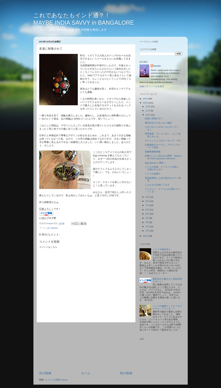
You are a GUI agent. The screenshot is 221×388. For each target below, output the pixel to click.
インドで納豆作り (162, 249)
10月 (148, 115)
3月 (147, 222)
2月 (147, 226)
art (48, 228)
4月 (147, 218)
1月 (147, 230)
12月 (148, 106)
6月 (147, 209)
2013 (145, 103)
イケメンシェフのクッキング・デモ (163, 140)
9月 (147, 197)
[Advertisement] (86, 347)
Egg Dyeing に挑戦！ (155, 163)
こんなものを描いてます (157, 185)
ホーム (85, 373)
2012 (145, 236)
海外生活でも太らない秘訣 (158, 123)
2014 (145, 98)
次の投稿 (45, 373)
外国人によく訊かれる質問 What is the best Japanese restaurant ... (163, 157)
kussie (157, 66)
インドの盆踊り (153, 173)
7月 (147, 205)
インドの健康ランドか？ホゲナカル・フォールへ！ (167, 307)
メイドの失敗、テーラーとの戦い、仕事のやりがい (163, 168)
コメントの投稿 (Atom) (56, 380)
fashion (54, 228)
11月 (148, 110)
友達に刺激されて (154, 118)
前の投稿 (126, 373)
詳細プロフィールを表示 (152, 86)
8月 (147, 201)
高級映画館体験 (153, 152)
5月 (147, 214)
